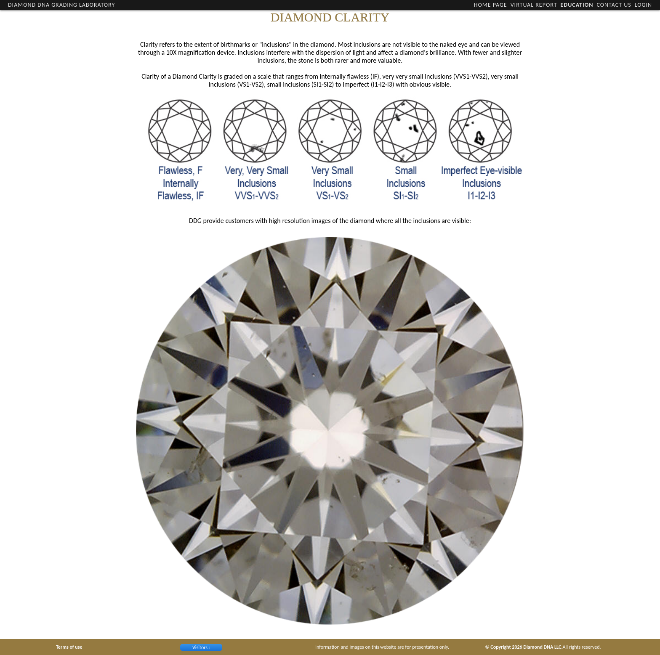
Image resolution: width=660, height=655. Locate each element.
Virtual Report (534, 4)
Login (643, 4)
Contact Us (613, 4)
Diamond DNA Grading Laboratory (61, 4)
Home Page (490, 4)
